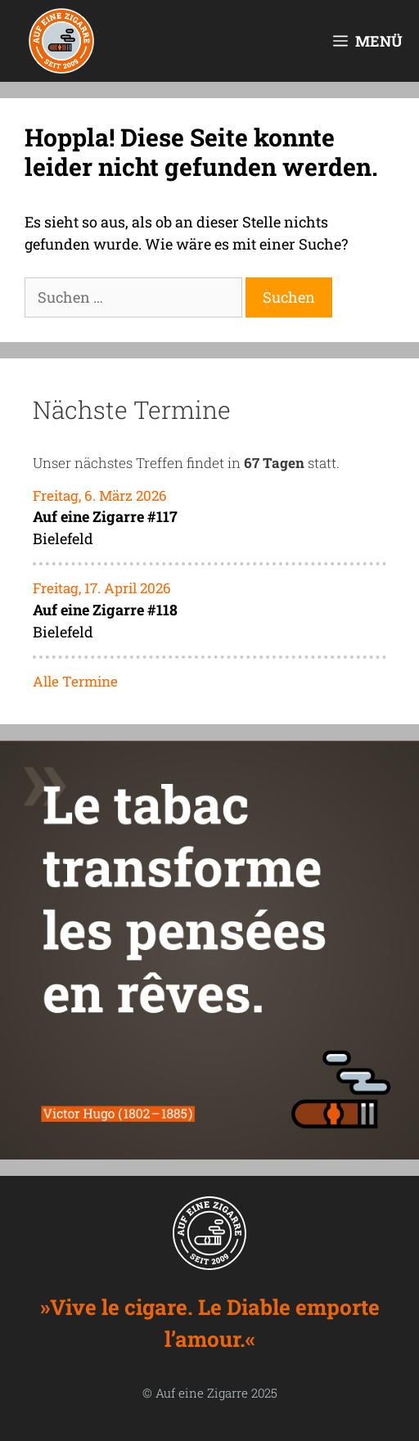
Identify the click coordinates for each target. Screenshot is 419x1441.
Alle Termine (75, 681)
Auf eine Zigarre (201, 1393)
